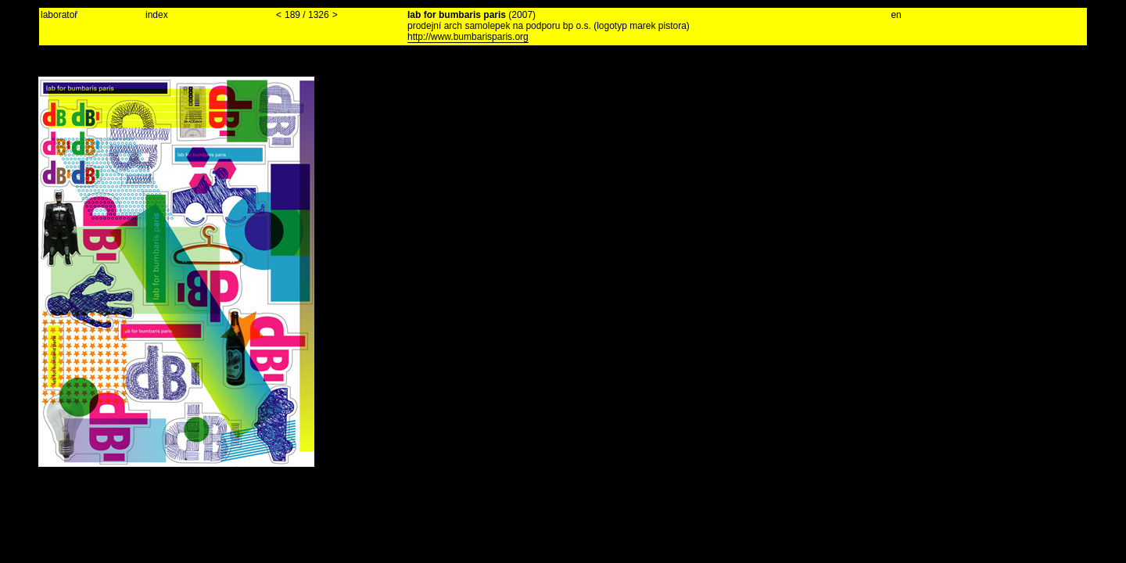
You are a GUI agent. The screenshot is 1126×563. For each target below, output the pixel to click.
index (156, 14)
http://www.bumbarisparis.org (468, 36)
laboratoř (59, 14)
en (896, 14)
